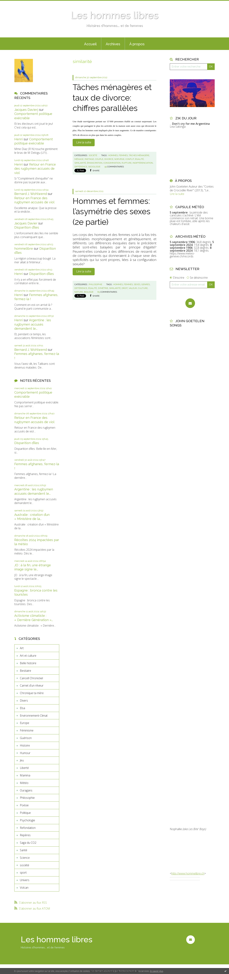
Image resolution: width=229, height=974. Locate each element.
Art (22, 648)
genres (145, 284)
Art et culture (28, 656)
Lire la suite (83, 142)
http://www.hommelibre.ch (187, 873)
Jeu (22, 760)
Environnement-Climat (34, 716)
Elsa (22, 708)
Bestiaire (25, 671)
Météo (24, 783)
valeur (133, 288)
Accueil (90, 44)
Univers (24, 880)
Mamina (25, 775)
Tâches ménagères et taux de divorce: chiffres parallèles (112, 98)
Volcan (24, 888)
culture (143, 288)
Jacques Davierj (26, 110)
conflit (129, 159)
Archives (113, 44)
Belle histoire (28, 663)
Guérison (26, 738)
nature (78, 292)
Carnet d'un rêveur (31, 685)
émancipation (94, 163)
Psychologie (27, 820)
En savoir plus (156, 971)
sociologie (94, 166)
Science (25, 858)
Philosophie (27, 798)
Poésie (24, 805)
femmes (123, 155)
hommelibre (23, 248)
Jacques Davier (25, 223)
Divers (24, 700)
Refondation (28, 828)
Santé (23, 850)
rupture (126, 163)
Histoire (25, 745)
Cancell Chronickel (31, 678)
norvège (119, 159)
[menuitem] (90, 43)
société (24, 865)
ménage (79, 159)
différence (80, 166)
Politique (25, 813)
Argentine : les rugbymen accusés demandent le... (32, 324)
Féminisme (26, 730)
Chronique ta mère (32, 693)
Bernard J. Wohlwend (30, 194)
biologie (88, 292)
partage (89, 159)
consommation (112, 163)
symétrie (103, 288)
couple (99, 159)
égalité (139, 159)
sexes (137, 284)
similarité (80, 163)
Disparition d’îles (26, 227)
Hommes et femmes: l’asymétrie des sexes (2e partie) (111, 211)
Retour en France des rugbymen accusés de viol (35, 169)
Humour (25, 753)
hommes (113, 155)
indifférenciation (143, 163)
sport (23, 872)
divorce (108, 159)
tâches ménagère (139, 155)
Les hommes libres (114, 15)
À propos (137, 44)
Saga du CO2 (28, 843)
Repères (25, 835)
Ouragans (26, 790)
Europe (24, 723)
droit (125, 288)
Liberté (24, 768)
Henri (18, 139)
